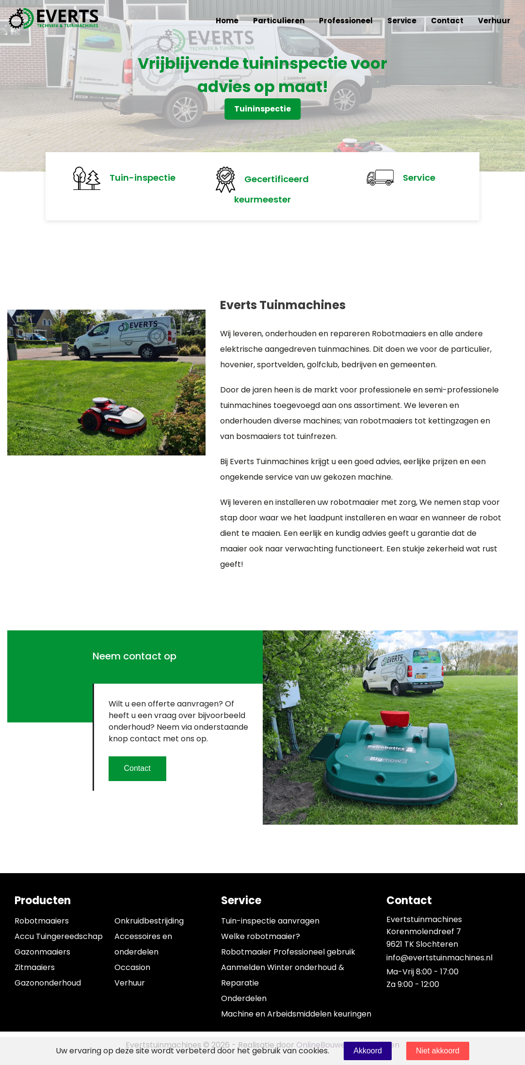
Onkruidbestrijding (149, 920)
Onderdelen (244, 998)
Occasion (132, 967)
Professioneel (346, 21)
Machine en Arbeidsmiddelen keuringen (296, 1013)
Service (401, 21)
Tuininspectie (262, 108)
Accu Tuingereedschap (59, 936)
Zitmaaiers (35, 967)
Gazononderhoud (48, 982)
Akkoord (367, 1051)
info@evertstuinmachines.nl (439, 957)
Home (227, 21)
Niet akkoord (438, 1051)
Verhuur (494, 21)
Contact (447, 21)
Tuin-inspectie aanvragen (270, 920)
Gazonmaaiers (42, 951)
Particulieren (278, 21)
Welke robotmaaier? (260, 936)
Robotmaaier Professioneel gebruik (288, 951)
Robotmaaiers (42, 920)
